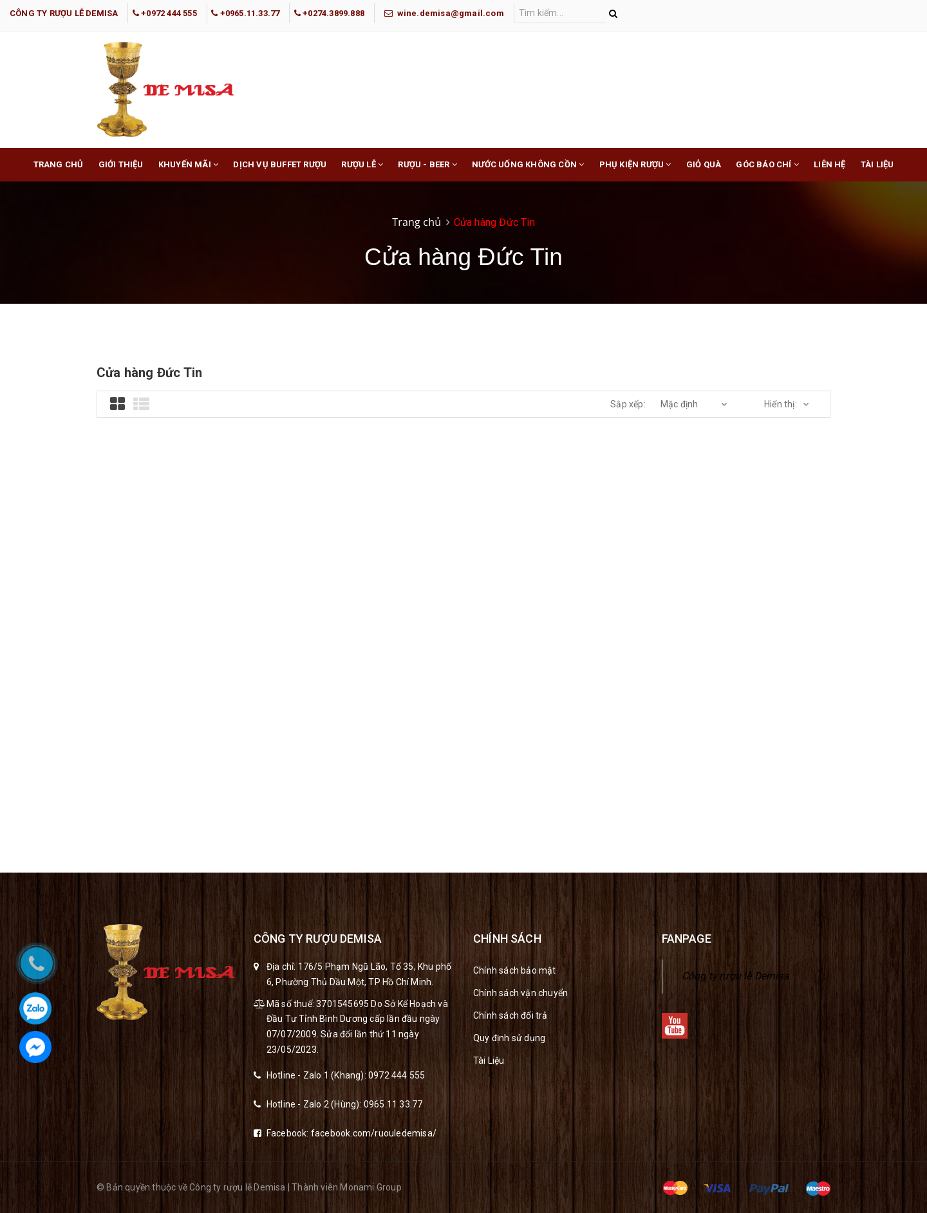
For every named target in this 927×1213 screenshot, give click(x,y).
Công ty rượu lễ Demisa (735, 976)
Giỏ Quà (703, 164)
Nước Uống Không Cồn (528, 170)
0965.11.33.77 (393, 1104)
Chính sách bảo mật (514, 970)
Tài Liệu (489, 1060)
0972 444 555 (396, 1075)
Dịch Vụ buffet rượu (279, 164)
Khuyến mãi (188, 170)
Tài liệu (877, 164)
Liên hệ (829, 164)
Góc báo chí (767, 170)
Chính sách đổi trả (510, 1015)
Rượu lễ (362, 170)
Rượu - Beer (427, 170)
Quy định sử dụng (509, 1038)
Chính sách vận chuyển (520, 993)
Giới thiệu (121, 164)
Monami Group (370, 1187)
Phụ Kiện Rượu (635, 170)
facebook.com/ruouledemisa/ (373, 1133)
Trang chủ (58, 164)
